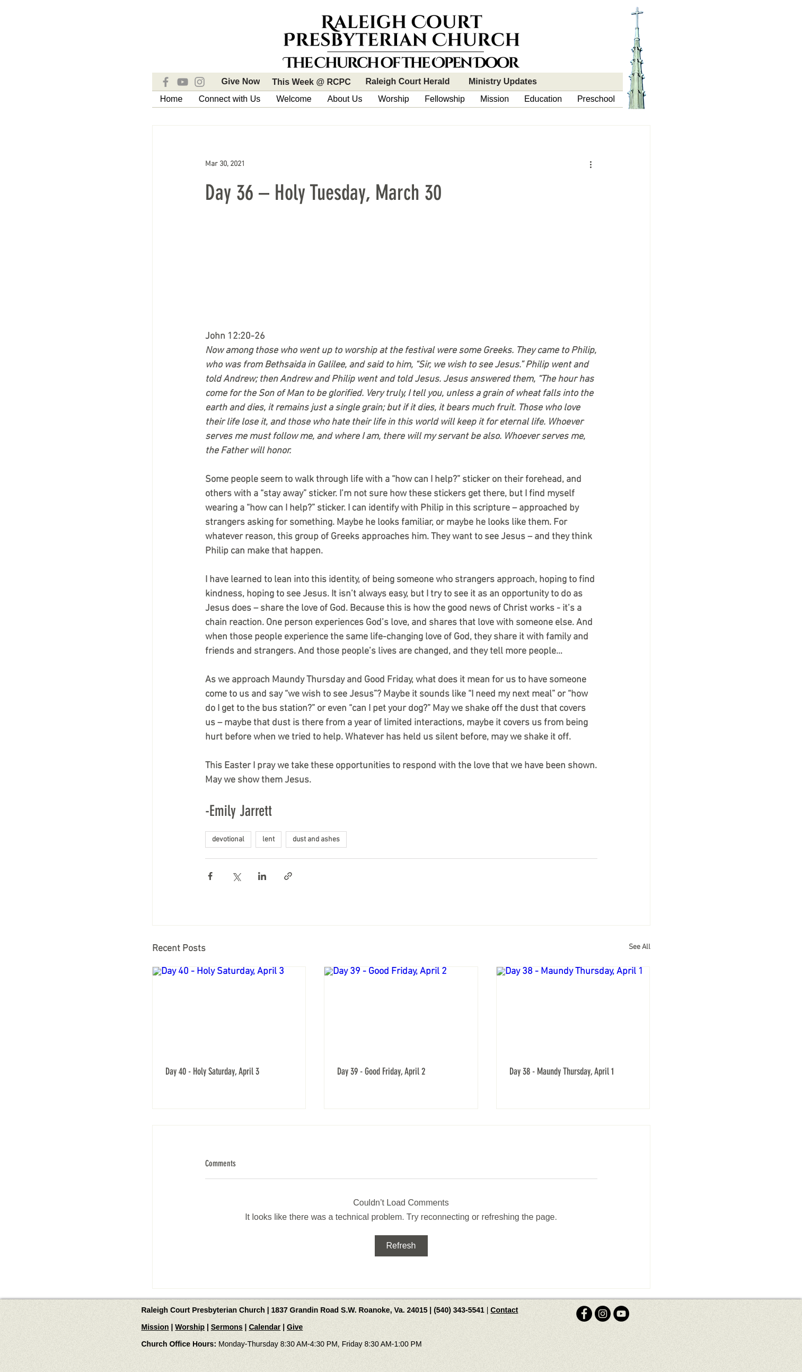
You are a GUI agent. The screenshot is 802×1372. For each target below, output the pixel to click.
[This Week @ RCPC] (311, 82)
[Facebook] (165, 82)
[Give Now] (241, 81)
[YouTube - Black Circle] (621, 1314)
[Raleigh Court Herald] (408, 81)
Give (295, 1327)
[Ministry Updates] (503, 81)
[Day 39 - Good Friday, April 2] (401, 1010)
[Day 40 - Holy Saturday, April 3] (229, 1010)
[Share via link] (288, 876)
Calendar (264, 1327)
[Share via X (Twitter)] (236, 876)
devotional (228, 839)
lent (268, 839)
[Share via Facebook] (210, 876)
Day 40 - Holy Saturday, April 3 (212, 1071)
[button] (230, 99)
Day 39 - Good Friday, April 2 (381, 1071)
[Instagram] (199, 82)
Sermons (227, 1327)
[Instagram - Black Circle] (603, 1314)
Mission (155, 1327)
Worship (190, 1327)
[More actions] (591, 163)
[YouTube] (182, 82)
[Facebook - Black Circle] (584, 1314)
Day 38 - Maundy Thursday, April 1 (561, 1071)
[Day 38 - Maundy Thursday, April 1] (573, 1010)
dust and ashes (316, 839)
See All (639, 947)
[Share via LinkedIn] (262, 876)
